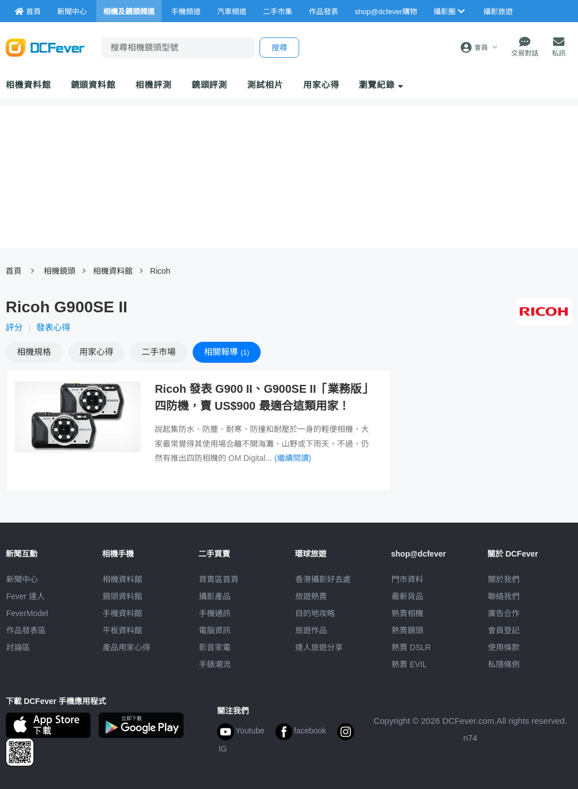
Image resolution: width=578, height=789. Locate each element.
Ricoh (160, 270)
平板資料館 (122, 630)
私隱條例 (504, 664)
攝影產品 (215, 596)
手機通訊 (215, 613)
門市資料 (407, 579)
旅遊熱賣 (311, 596)
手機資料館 (122, 613)
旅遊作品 (311, 630)
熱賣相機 (407, 613)
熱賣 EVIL (409, 664)
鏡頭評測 (210, 85)
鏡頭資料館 (93, 85)
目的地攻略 (315, 613)
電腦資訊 (215, 630)
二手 (159, 352)
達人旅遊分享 (319, 647)
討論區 (18, 647)
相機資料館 (28, 85)
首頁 (14, 270)
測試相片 (265, 85)
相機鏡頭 (59, 270)
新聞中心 (22, 579)
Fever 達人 (25, 596)
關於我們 (504, 579)
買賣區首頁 (219, 579)
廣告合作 (504, 613)
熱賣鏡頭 (407, 630)
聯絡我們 (504, 596)
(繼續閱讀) (292, 458)
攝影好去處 (323, 579)
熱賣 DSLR (411, 647)
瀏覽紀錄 (381, 85)
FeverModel (27, 613)
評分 (14, 327)
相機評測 (153, 85)
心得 (96, 352)
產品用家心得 (126, 647)
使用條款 (504, 647)
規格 (34, 352)
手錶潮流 (215, 664)
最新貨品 (407, 596)
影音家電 (215, 647)
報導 (226, 352)
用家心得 (321, 85)
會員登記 (504, 630)
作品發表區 (26, 630)
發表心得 (53, 327)
